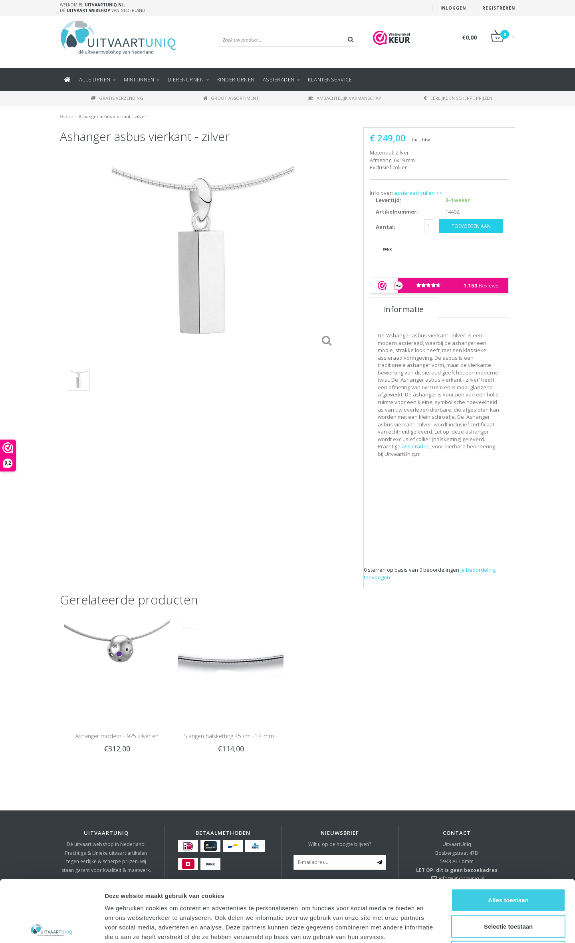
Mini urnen (142, 79)
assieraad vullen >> (418, 192)
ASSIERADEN (281, 79)
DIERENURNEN (188, 79)
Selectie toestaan (508, 864)
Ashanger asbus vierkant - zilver (113, 116)
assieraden (416, 446)
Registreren (498, 8)
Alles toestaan (508, 838)
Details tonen (431, 927)
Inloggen (453, 8)
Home (66, 116)
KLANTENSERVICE (330, 79)
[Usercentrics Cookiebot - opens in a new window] (52, 927)
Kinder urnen (236, 79)
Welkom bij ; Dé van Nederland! (103, 7)
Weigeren (508, 890)
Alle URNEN (97, 79)
